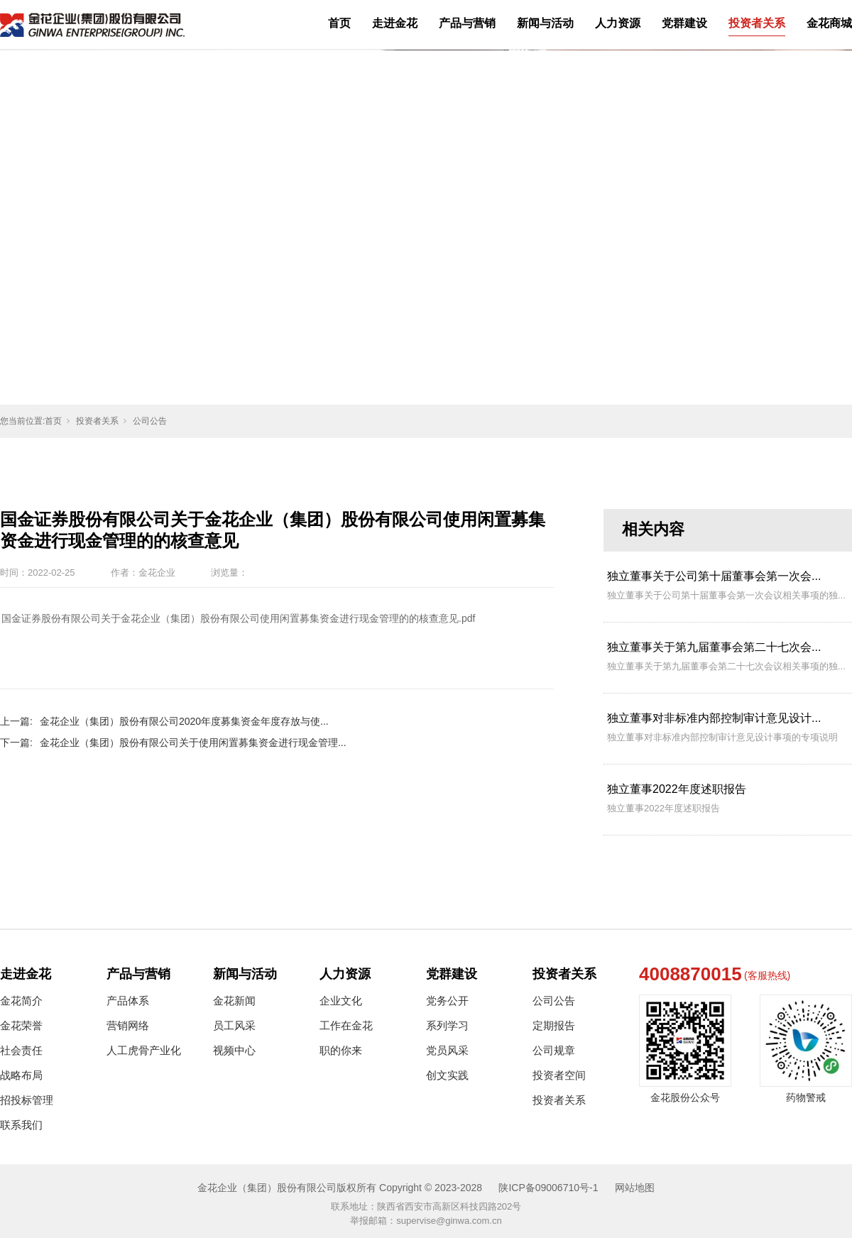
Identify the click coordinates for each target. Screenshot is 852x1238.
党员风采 (447, 1050)
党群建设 (684, 23)
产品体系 (127, 1001)
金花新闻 (234, 1001)
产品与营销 (467, 23)
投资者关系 (756, 23)
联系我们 (21, 1125)
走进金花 (394, 23)
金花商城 (829, 23)
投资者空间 (559, 1075)
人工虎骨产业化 (143, 1050)
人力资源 (617, 23)
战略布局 (21, 1075)
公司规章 (553, 1050)
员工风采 (234, 1025)
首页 (339, 23)
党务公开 (447, 1001)
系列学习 (447, 1025)
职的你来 (341, 1050)
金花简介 (21, 1001)
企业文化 (341, 1001)
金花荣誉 (21, 1025)
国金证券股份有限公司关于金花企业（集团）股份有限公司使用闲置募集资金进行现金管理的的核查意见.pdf (238, 618)
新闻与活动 (545, 23)
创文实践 (447, 1075)
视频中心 (234, 1050)
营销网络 (127, 1025)
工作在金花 (346, 1025)
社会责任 (21, 1050)
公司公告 (150, 421)
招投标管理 (26, 1100)
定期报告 (553, 1025)
